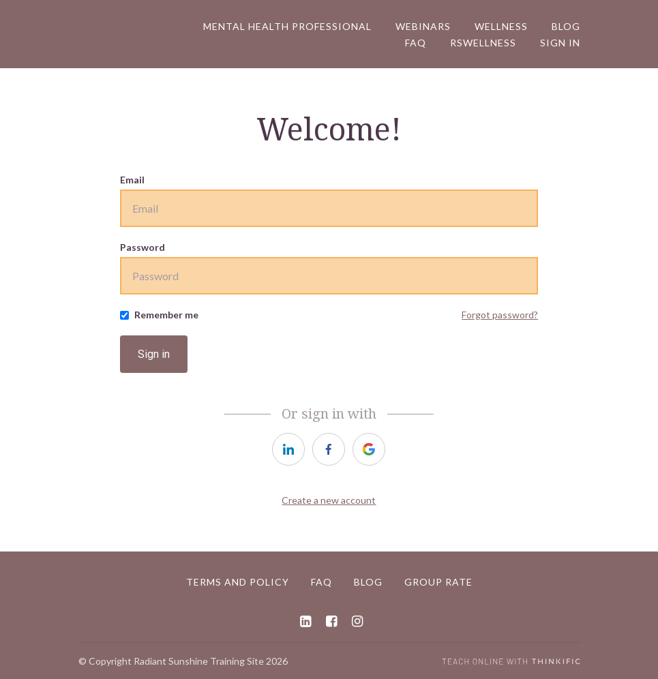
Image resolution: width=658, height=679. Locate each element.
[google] (369, 449)
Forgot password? (500, 314)
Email (132, 179)
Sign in (154, 354)
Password (142, 247)
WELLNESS (501, 26)
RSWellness (483, 42)
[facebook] (328, 449)
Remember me (166, 314)
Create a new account (329, 500)
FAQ (415, 42)
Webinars (423, 26)
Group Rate (438, 582)
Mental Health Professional (287, 26)
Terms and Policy (237, 582)
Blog (566, 26)
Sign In (560, 42)
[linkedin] (288, 449)
